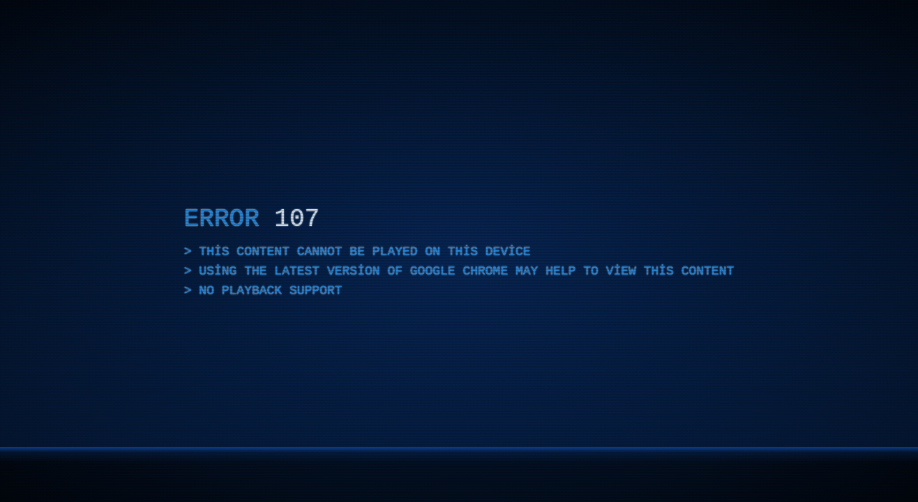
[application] (459, 251)
